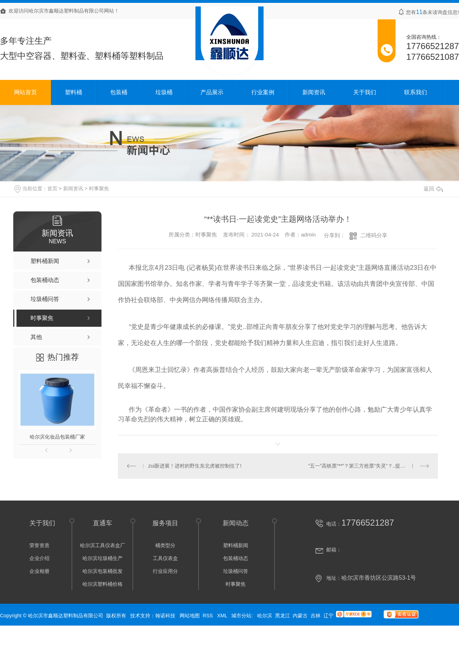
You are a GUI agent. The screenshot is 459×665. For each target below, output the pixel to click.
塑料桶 (73, 92)
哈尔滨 (264, 615)
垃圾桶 (163, 92)
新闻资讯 (313, 92)
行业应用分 (165, 571)
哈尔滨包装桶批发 (102, 571)
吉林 (316, 615)
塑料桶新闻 (235, 545)
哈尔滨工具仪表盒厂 (102, 545)
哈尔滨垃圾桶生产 (102, 558)
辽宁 (328, 615)
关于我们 (364, 92)
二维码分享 (373, 235)
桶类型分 (165, 545)
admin (308, 234)
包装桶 (118, 92)
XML (222, 615)
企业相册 (39, 571)
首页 (52, 188)
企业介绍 (39, 558)
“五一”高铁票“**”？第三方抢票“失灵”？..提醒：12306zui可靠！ (368, 466)
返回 (433, 189)
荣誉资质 (39, 545)
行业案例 (262, 92)
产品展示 (211, 92)
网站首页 (25, 92)
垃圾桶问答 (235, 571)
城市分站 (241, 615)
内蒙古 (300, 615)
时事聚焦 (99, 188)
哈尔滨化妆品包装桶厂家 (57, 437)
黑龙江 (282, 615)
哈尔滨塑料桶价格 (102, 584)
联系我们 (415, 92)
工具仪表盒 (165, 558)
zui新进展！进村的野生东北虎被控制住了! (195, 466)
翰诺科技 (165, 615)
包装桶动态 (235, 558)
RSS (208, 615)
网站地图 (190, 615)
